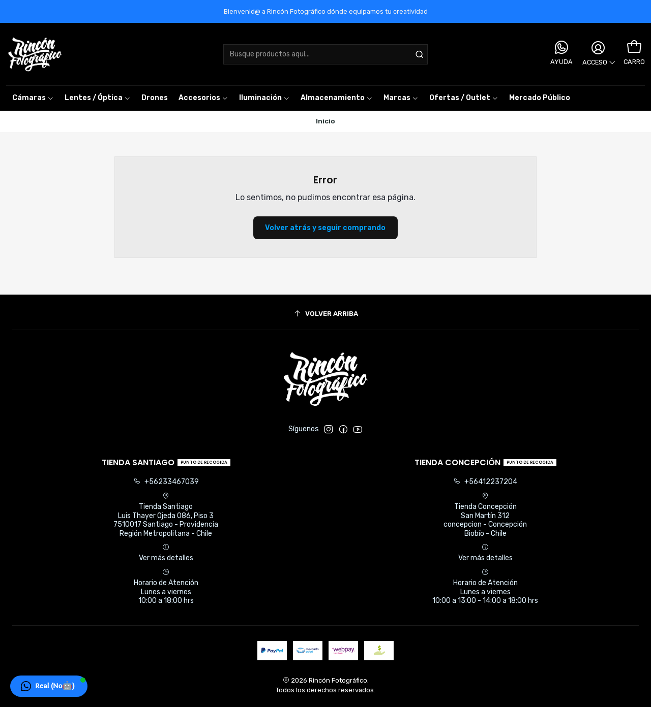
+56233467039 (166, 481)
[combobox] (325, 54)
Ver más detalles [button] (166, 552)
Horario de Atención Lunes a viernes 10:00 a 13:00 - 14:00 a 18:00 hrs (485, 586)
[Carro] (634, 47)
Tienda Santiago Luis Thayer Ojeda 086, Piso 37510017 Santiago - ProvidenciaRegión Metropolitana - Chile (165, 515)
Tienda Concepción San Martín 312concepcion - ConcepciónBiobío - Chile (485, 515)
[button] (401, 98)
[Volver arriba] (325, 313)
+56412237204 (485, 481)
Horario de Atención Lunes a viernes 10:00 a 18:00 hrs (166, 586)
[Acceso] (598, 54)
